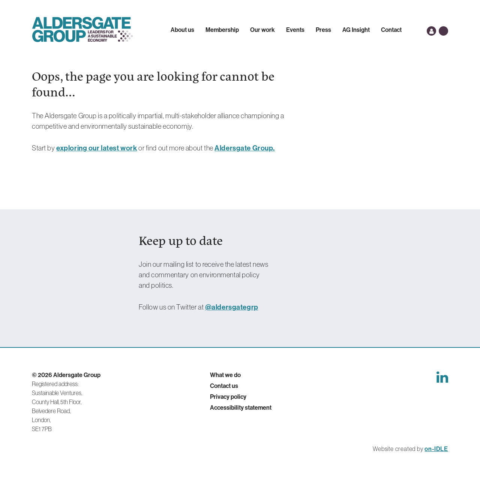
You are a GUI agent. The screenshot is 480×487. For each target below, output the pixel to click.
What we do (225, 375)
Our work (262, 29)
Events (295, 29)
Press (323, 29)
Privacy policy (228, 396)
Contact (391, 29)
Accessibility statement (241, 407)
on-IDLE (436, 448)
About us (182, 29)
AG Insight (356, 29)
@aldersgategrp (231, 306)
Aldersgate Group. (244, 147)
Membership (222, 29)
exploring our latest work (96, 147)
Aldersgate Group (82, 29)
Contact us (224, 385)
